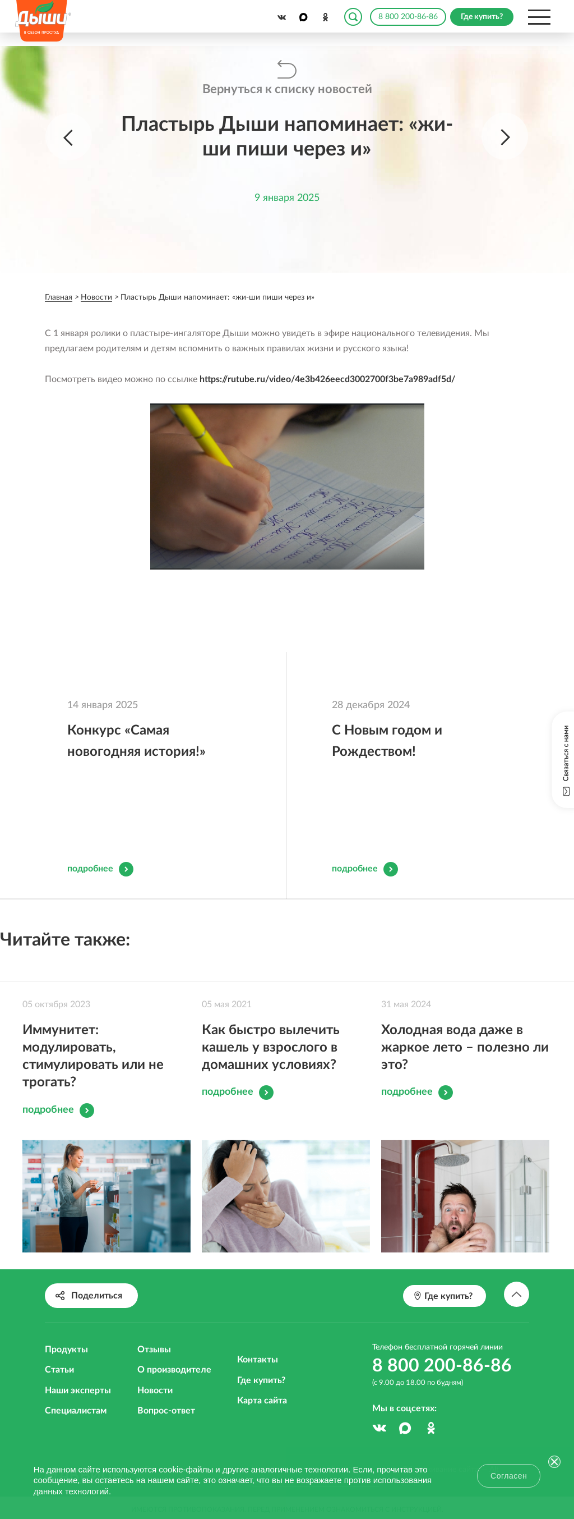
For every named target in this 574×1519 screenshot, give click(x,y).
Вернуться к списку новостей (287, 89)
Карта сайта (262, 1400)
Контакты (257, 1359)
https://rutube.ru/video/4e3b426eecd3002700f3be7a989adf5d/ (327, 379)
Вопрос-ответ (166, 1410)
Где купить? (261, 1380)
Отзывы (154, 1349)
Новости (155, 1390)
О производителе (174, 1369)
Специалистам (76, 1410)
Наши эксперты (78, 1390)
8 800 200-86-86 (408, 17)
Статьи (59, 1369)
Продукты (66, 1349)
